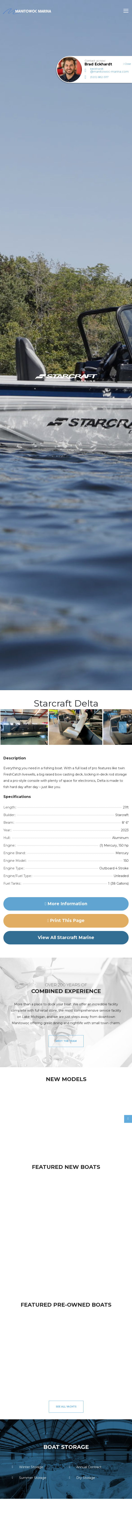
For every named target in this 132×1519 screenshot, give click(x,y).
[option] (24, 727)
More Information (66, 903)
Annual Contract (84, 1467)
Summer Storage (27, 1478)
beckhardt (109, 70)
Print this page (66, 920)
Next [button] (121, 727)
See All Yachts (66, 1406)
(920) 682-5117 (99, 77)
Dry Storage (81, 1478)
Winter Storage (26, 1467)
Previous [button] (4, 727)
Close (127, 63)
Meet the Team (66, 1041)
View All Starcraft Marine (66, 937)
